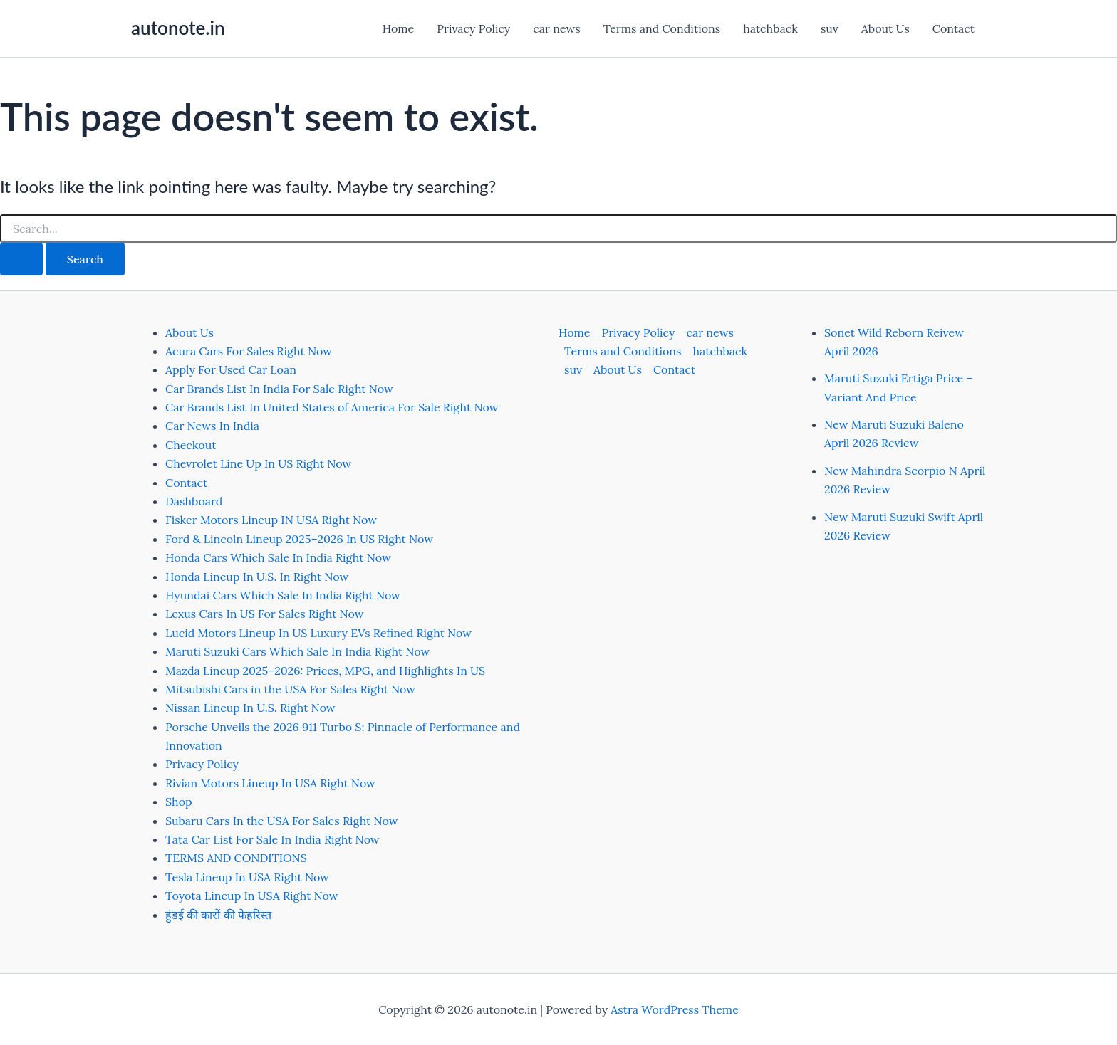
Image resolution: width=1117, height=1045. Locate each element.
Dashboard (193, 501)
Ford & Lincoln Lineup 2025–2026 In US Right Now (299, 539)
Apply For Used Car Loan (230, 369)
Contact (953, 28)
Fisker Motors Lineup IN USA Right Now (271, 520)
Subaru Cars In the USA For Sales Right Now (281, 821)
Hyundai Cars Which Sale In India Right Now (282, 595)
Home (398, 28)
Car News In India (212, 426)
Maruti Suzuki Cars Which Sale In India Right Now (297, 651)
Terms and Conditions (661, 28)
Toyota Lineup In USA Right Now (251, 895)
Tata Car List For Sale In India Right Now (272, 839)
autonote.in (177, 27)
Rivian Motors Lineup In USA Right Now (270, 783)
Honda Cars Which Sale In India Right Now (278, 557)
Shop (178, 801)
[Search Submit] (21, 259)
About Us (885, 28)
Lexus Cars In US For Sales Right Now (264, 613)
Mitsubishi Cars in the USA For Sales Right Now (290, 689)
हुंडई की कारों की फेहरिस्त (218, 915)
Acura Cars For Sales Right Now (248, 351)
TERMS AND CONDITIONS (236, 858)
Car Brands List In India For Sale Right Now (279, 389)
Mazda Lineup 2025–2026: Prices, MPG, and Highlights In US (325, 670)
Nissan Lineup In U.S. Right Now (250, 707)
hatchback (770, 28)
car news (556, 28)
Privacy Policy (473, 28)
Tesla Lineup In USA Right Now (247, 877)
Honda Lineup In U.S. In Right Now (256, 576)
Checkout (190, 445)
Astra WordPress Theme (675, 1009)
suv (829, 28)
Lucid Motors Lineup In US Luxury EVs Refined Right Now (318, 633)
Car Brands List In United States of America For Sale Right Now (331, 407)
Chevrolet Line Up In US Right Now (258, 463)
